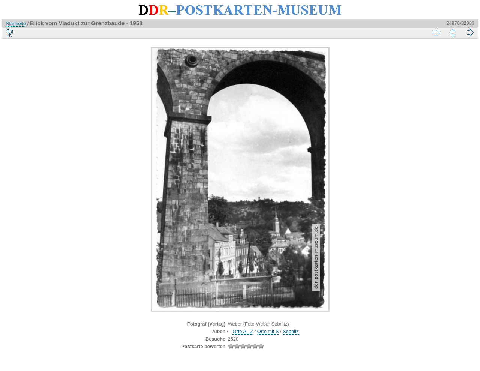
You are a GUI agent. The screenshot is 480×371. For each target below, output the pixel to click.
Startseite (16, 23)
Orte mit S (268, 331)
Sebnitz (291, 331)
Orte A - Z (242, 331)
